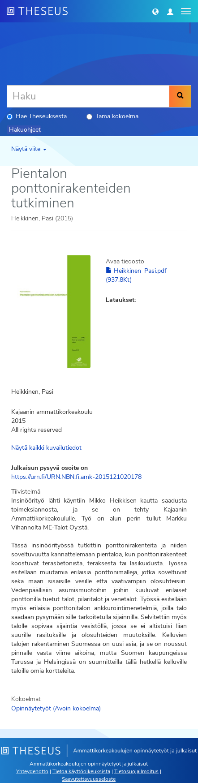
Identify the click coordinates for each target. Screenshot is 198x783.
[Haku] (88, 96)
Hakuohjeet (25, 129)
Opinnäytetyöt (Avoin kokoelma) (56, 708)
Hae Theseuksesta (37, 116)
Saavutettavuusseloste (89, 779)
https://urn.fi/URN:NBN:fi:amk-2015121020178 (76, 477)
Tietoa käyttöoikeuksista (81, 771)
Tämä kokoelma (112, 116)
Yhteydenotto (32, 771)
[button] (155, 11)
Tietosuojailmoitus (136, 771)
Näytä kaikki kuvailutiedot (46, 447)
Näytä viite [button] (29, 149)
